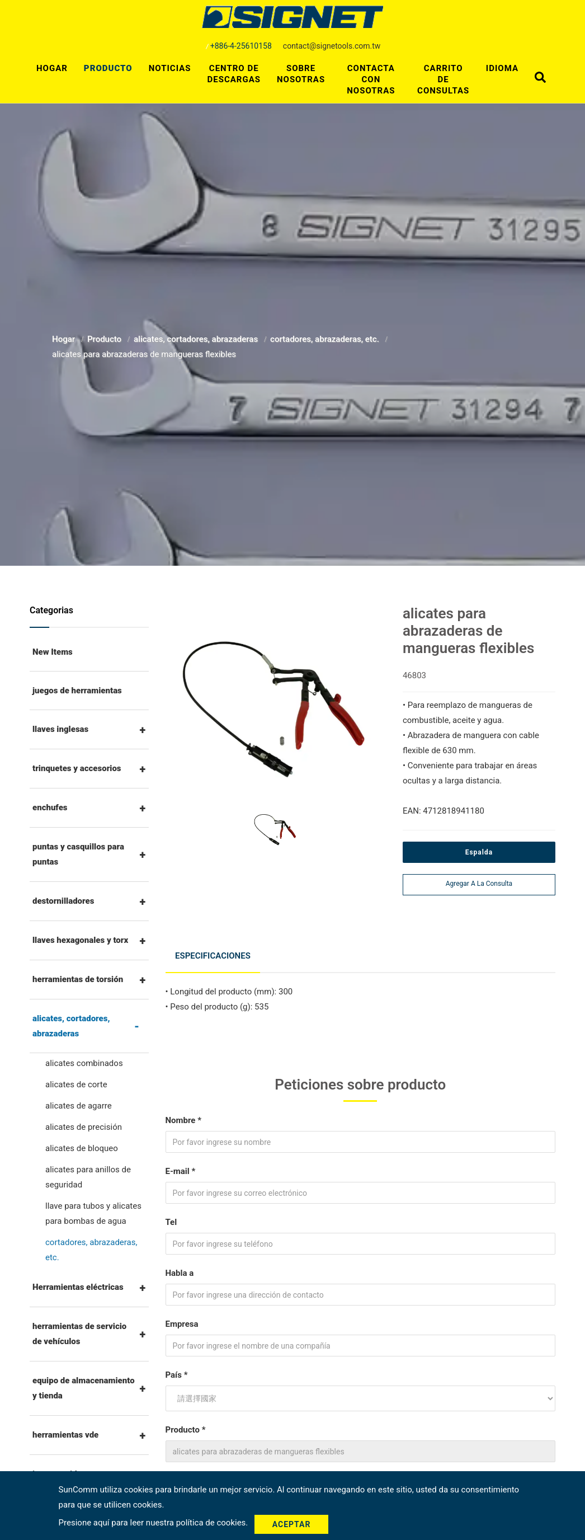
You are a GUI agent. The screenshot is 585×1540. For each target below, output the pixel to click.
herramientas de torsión (77, 979)
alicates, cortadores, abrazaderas (197, 339)
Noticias (170, 68)
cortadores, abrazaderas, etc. (325, 339)
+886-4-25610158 (241, 45)
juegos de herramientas (77, 691)
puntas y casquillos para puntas (78, 854)
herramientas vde (65, 1435)
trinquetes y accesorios (76, 768)
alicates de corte (76, 1084)
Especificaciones (214, 953)
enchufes (50, 807)
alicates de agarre (78, 1106)
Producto (108, 68)
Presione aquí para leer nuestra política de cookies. (154, 1524)
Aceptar (295, 1524)
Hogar (52, 68)
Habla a (180, 1268)
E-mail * (181, 1166)
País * (177, 1370)
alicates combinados (84, 1063)
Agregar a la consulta (479, 884)
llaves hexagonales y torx (80, 940)
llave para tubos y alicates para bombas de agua (93, 1213)
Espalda (479, 852)
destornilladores (63, 901)
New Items (52, 652)
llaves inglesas (60, 729)
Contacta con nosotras (371, 79)
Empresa (182, 1319)
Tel (171, 1217)
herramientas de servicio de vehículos (79, 1333)
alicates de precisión (83, 1127)
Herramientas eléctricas (78, 1287)
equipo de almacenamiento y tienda (83, 1388)
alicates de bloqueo (81, 1148)
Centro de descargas (233, 73)
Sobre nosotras (301, 73)
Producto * (186, 1425)
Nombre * (183, 1115)
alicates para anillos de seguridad (88, 1177)
